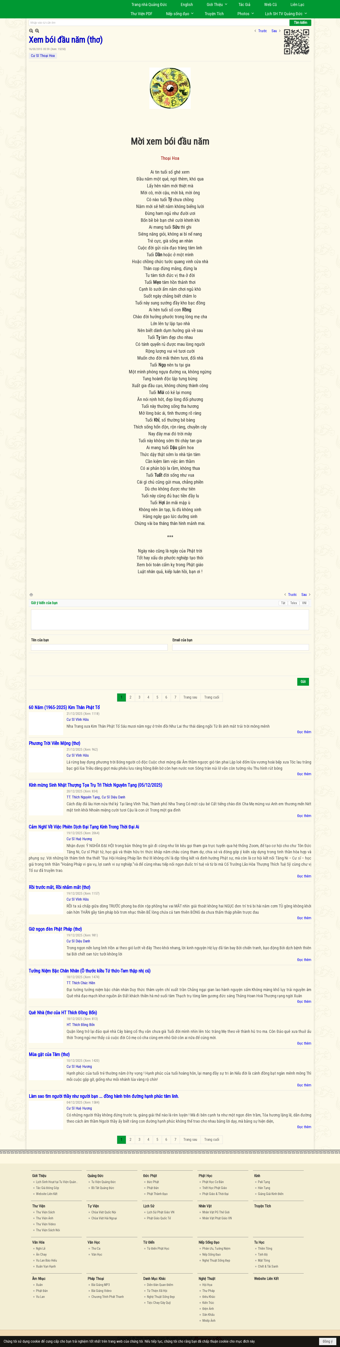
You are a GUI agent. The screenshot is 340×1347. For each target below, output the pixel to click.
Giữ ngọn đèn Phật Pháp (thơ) (55, 929)
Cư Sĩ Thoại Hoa (43, 56)
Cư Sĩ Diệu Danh (113, 797)
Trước (262, 31)
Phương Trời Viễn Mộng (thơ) (54, 743)
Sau (274, 31)
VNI (304, 603)
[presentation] (66, 665)
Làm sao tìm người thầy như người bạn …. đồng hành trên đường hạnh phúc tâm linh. (104, 1096)
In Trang (31, 594)
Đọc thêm (304, 732)
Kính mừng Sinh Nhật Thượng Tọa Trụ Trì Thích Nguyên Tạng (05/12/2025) (95, 785)
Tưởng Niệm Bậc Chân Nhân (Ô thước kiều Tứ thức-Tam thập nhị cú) (89, 971)
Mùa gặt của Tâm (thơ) (49, 1054)
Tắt (283, 603)
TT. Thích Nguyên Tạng (83, 797)
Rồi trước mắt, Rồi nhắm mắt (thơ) (59, 887)
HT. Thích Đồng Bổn (81, 1025)
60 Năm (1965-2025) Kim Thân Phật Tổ (64, 707)
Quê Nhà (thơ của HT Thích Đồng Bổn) (63, 1012)
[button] (216, 4)
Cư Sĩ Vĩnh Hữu (78, 719)
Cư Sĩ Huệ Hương (79, 839)
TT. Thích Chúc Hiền (81, 983)
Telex (293, 603)
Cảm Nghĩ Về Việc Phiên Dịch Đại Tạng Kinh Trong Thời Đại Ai (84, 827)
